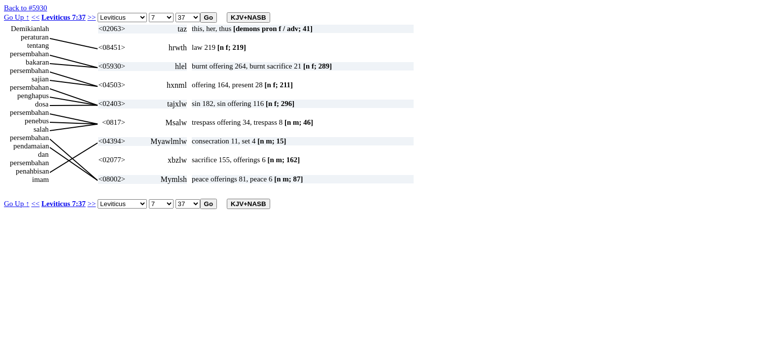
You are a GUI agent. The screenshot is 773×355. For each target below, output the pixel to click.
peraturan (35, 37)
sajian (40, 79)
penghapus (33, 96)
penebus (37, 121)
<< (35, 17)
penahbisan (32, 171)
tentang (38, 45)
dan (43, 154)
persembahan (29, 54)
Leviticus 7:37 (63, 17)
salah (41, 129)
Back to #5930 (25, 8)
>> (91, 17)
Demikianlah (30, 29)
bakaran (37, 62)
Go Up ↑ (17, 17)
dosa (42, 104)
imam (40, 179)
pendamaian (31, 146)
